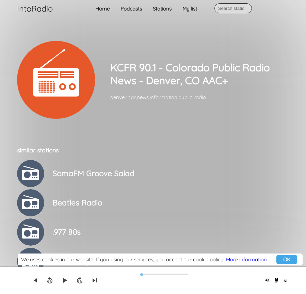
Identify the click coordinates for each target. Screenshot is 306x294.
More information (246, 259)
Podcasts (131, 8)
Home (102, 8)
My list (189, 8)
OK (286, 259)
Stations (162, 8)
